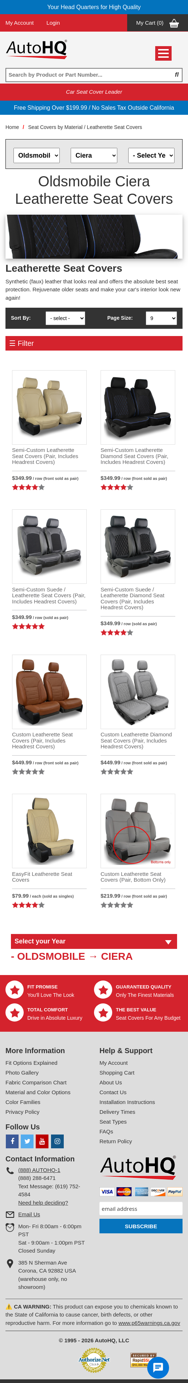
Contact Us (112, 1092)
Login (53, 23)
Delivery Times (117, 1112)
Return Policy (115, 1141)
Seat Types (113, 1122)
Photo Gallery (22, 1072)
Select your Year (40, 941)
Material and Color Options (37, 1092)
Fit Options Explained (31, 1063)
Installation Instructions (127, 1102)
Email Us (29, 1214)
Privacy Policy (22, 1112)
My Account (19, 23)
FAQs (106, 1131)
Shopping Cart (116, 1072)
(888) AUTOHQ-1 (39, 1170)
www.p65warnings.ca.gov (149, 1323)
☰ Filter (21, 343)
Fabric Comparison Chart (36, 1082)
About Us (110, 1082)
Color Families (22, 1102)
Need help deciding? (43, 1203)
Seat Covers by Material (55, 127)
